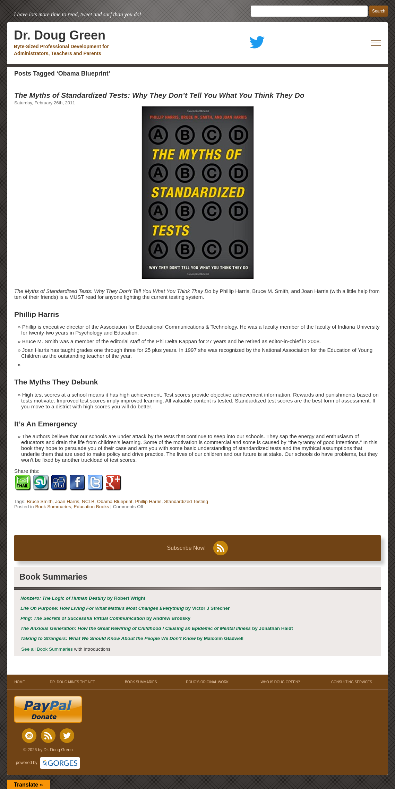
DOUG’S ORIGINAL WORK (207, 682)
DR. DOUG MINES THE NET (72, 682)
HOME (19, 682)
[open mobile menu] (376, 43)
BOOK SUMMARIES (141, 682)
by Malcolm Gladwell (131, 638)
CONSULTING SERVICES (351, 682)
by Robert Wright (82, 598)
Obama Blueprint (114, 501)
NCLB (88, 501)
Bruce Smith (39, 501)
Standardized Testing (186, 501)
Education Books (91, 506)
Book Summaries (53, 506)
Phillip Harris (148, 501)
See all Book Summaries (47, 649)
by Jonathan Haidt (156, 628)
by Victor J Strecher (125, 608)
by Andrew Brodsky (105, 618)
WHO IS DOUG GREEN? (280, 682)
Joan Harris (67, 501)
